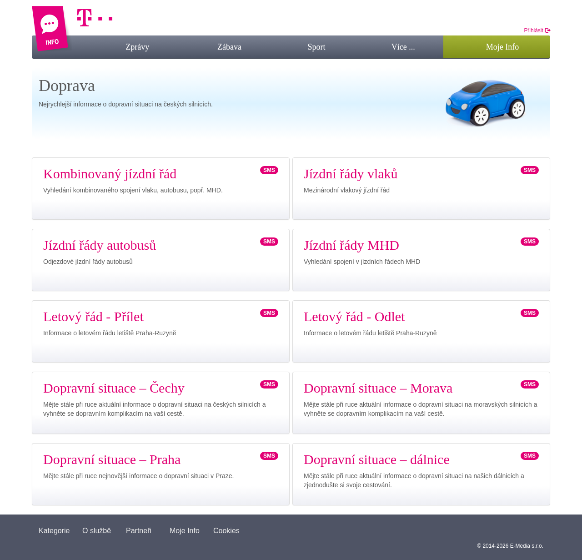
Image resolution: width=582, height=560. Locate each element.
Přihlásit (537, 30)
